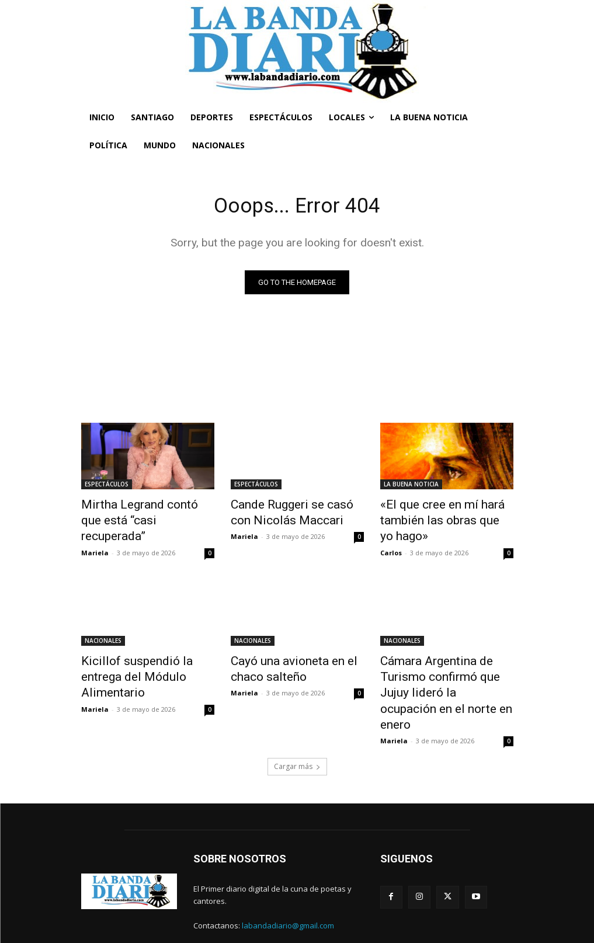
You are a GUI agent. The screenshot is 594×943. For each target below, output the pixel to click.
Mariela (95, 533)
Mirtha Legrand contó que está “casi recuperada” (137, 512)
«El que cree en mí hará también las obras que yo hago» (435, 518)
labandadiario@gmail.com (288, 891)
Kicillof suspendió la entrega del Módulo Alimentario (143, 660)
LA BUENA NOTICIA (411, 486)
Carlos (391, 546)
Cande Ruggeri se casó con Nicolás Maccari (290, 512)
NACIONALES (103, 634)
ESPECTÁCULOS (106, 486)
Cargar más (297, 732)
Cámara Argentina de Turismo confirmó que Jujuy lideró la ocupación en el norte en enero (446, 673)
